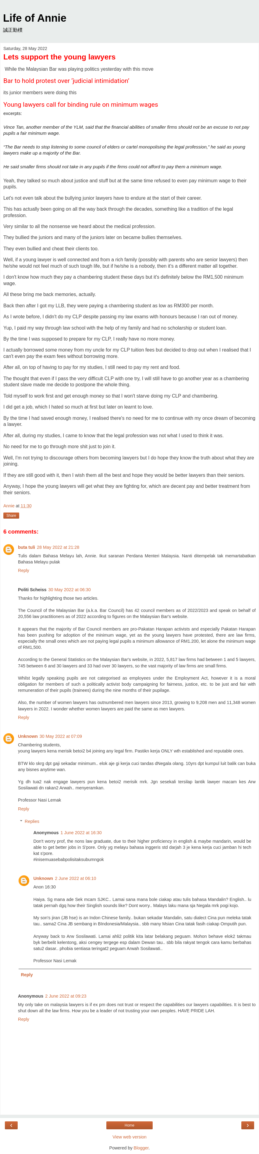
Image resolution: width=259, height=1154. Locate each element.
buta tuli (26, 547)
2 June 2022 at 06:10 (75, 878)
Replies (32, 821)
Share (11, 515)
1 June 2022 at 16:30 (81, 832)
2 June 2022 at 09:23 (65, 996)
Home (129, 1125)
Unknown (28, 736)
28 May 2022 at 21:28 (58, 547)
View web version (129, 1136)
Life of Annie (34, 18)
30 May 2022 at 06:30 (69, 589)
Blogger (141, 1147)
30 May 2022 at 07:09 (61, 736)
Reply (23, 570)
